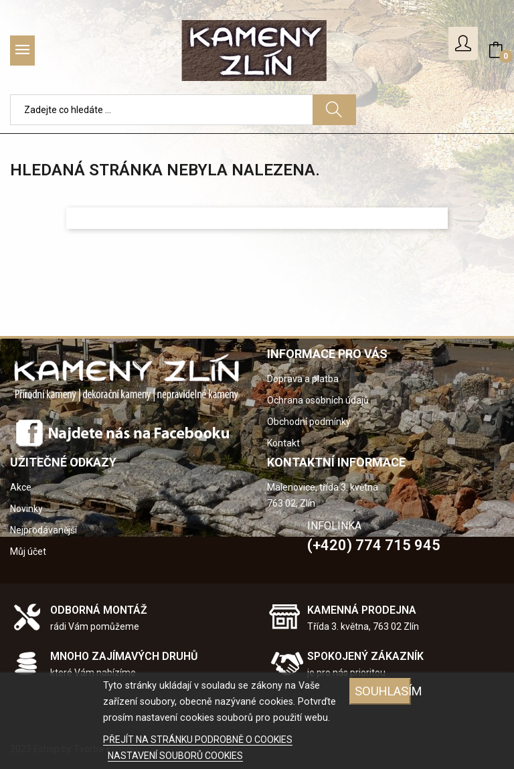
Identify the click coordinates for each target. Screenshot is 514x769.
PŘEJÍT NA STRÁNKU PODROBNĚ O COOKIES (197, 739)
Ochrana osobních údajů (318, 400)
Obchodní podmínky (309, 421)
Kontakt (283, 443)
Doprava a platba (303, 378)
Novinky (26, 508)
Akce (20, 487)
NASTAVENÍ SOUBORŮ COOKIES (175, 755)
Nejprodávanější (43, 530)
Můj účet (28, 551)
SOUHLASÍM (383, 691)
